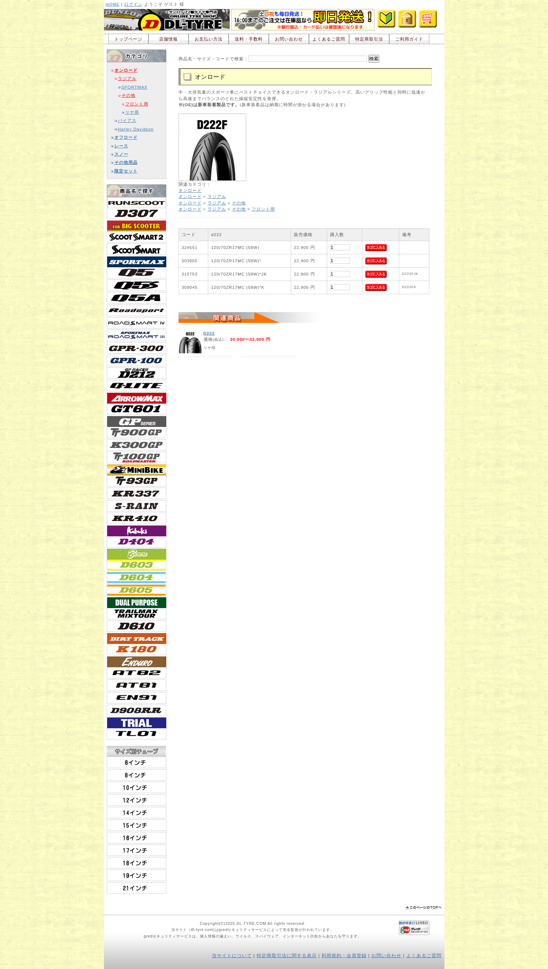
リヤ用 (132, 112)
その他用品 (126, 162)
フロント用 (136, 104)
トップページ (128, 39)
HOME (113, 4)
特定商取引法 (369, 39)
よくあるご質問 (329, 39)
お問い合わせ (289, 39)
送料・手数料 (249, 39)
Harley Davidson (136, 129)
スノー (121, 154)
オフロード (126, 137)
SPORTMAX (134, 87)
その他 (128, 95)
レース (121, 146)
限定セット (126, 171)
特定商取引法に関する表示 (287, 955)
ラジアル (127, 78)
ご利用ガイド (409, 39)
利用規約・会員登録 (344, 955)
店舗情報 (168, 39)
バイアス (127, 120)
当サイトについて (232, 955)
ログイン (133, 4)
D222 (209, 333)
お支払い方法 (209, 39)
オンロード (126, 70)
